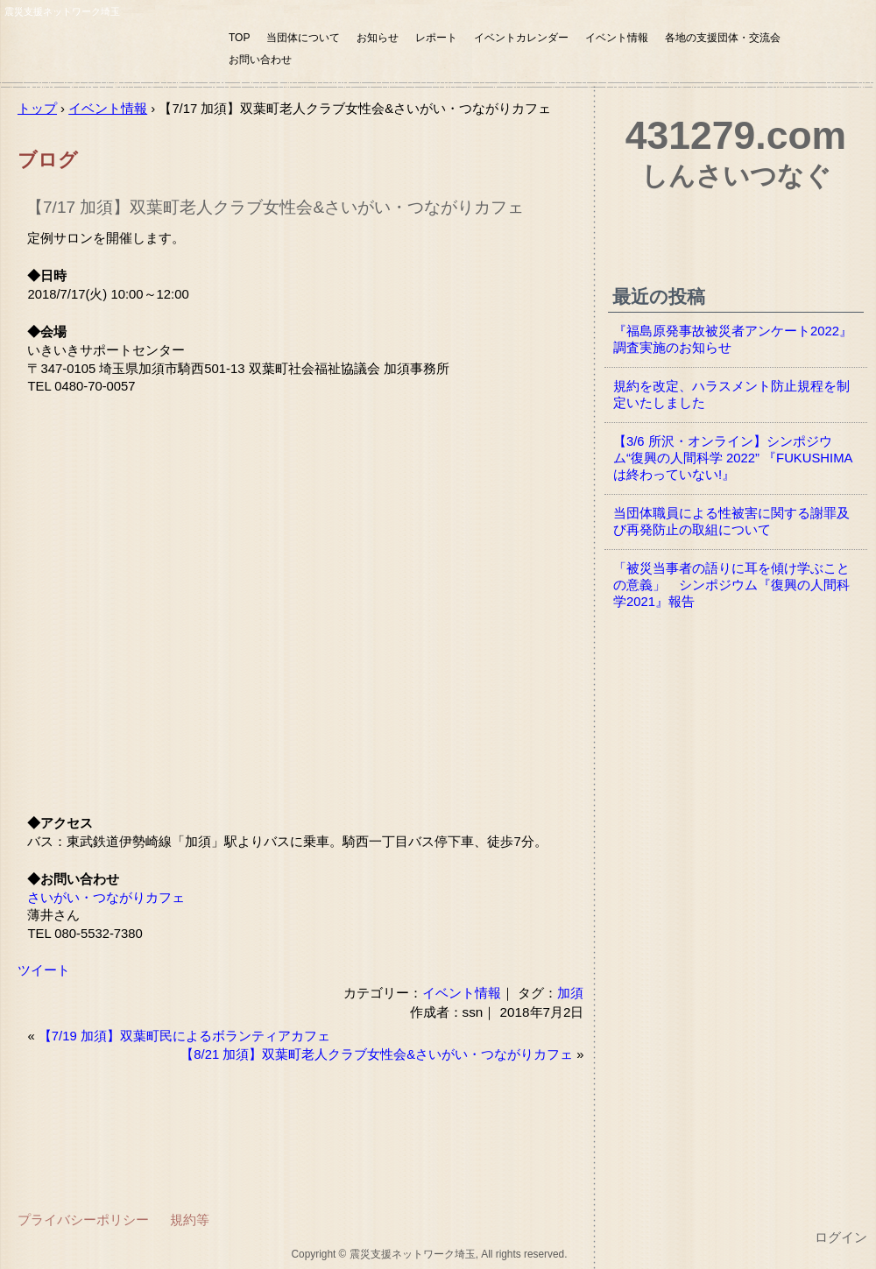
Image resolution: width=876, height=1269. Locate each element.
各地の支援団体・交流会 (723, 38)
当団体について (303, 38)
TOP (239, 38)
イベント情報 (616, 38)
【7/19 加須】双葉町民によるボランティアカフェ (184, 1036)
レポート (436, 38)
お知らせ (378, 38)
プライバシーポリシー (83, 1219)
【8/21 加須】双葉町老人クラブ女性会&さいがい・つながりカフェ (376, 1054)
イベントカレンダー (521, 38)
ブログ (48, 160)
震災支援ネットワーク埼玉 (109, 50)
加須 (570, 992)
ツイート (44, 970)
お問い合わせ (260, 59)
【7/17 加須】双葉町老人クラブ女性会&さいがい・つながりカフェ (275, 207)
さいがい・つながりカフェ (106, 898)
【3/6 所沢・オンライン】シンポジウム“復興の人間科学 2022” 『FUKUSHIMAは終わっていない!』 (732, 458)
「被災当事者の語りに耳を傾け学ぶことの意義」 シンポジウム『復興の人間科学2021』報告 (731, 585)
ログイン (841, 1237)
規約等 (189, 1219)
